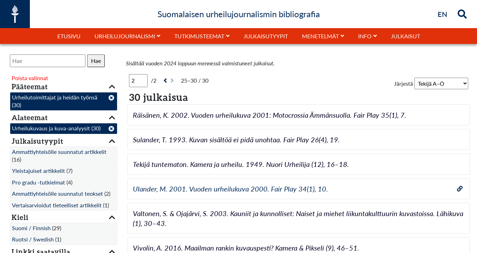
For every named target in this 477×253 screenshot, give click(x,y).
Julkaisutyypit (266, 36)
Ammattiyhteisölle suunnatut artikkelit (59, 151)
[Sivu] (138, 80)
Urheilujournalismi (125, 36)
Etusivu (68, 36)
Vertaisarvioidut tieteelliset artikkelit (57, 205)
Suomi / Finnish (31, 228)
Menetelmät (320, 36)
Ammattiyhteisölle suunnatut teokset (57, 193)
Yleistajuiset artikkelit (38, 170)
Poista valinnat (30, 77)
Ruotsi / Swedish (33, 239)
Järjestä (403, 83)
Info (365, 36)
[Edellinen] (164, 80)
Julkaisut (405, 36)
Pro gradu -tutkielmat (38, 182)
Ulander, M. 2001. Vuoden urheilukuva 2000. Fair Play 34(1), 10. (230, 188)
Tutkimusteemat (199, 36)
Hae (96, 60)
